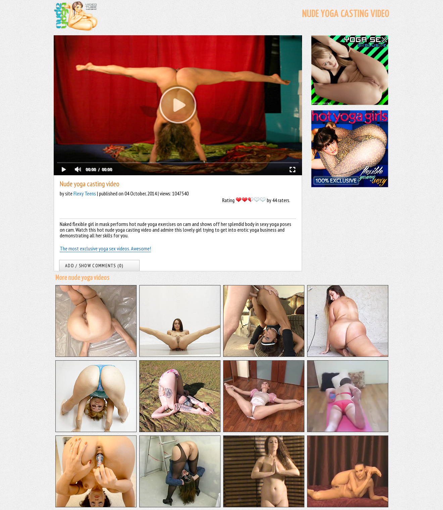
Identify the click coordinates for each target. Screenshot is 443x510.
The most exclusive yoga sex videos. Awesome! (105, 248)
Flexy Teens (84, 193)
